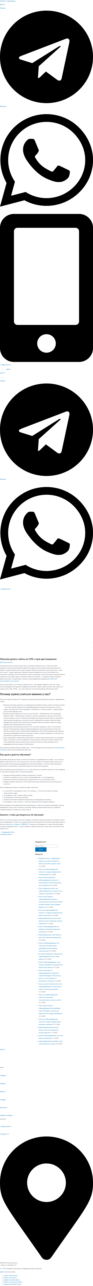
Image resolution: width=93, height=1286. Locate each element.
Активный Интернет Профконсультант (12, 1057)
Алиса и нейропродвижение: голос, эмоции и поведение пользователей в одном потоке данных (51, 964)
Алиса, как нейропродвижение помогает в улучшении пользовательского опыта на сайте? (50, 997)
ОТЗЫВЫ (3, 1100)
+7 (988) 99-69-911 (5, 1126)
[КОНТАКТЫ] (1, 1104)
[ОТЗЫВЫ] (1, 1096)
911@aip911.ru (4, 1134)
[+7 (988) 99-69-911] (1, 1123)
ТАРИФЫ (3, 1083)
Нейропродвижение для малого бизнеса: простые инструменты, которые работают (49, 1030)
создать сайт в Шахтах (11, 1275)
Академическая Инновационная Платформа (14, 1062)
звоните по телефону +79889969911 (18, 824)
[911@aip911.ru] (1, 1130)
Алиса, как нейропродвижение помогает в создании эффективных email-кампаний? (50, 872)
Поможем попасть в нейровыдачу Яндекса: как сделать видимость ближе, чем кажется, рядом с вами (49, 861)
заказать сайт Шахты (10, 1278)
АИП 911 (2, 4)
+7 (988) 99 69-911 (5, 365)
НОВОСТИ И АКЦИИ (6, 1115)
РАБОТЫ (2, 1091)
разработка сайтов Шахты (12, 1280)
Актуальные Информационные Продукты (13, 1064)
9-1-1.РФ (2, 1268)
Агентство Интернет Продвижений (11, 1055)
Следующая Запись (7, 834)
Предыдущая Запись (7, 832)
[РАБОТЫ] (1, 1088)
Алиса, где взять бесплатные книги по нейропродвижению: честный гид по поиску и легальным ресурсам (51, 986)
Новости (10, 662)
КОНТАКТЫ (3, 1107)
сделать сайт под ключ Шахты (13, 1282)
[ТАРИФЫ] (1, 1080)
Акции (5, 662)
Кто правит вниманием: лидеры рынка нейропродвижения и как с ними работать (51, 956)
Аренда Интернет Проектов (8, 1053)
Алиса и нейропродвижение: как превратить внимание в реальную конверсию (49, 929)
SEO (1, 662)
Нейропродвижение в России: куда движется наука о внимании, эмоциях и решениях (50, 921)
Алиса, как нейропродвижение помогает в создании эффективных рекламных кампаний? (50, 1021)
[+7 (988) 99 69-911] (46, 361)
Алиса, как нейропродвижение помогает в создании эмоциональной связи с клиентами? (50, 912)
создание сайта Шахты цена (12, 1284)
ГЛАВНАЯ (3, 1075)
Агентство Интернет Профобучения (11, 1059)
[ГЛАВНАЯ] (1, 1072)
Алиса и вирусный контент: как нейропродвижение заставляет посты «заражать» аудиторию (51, 891)
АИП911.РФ (3, 1272)
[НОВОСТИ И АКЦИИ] (1, 1112)
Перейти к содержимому (7, 1)
